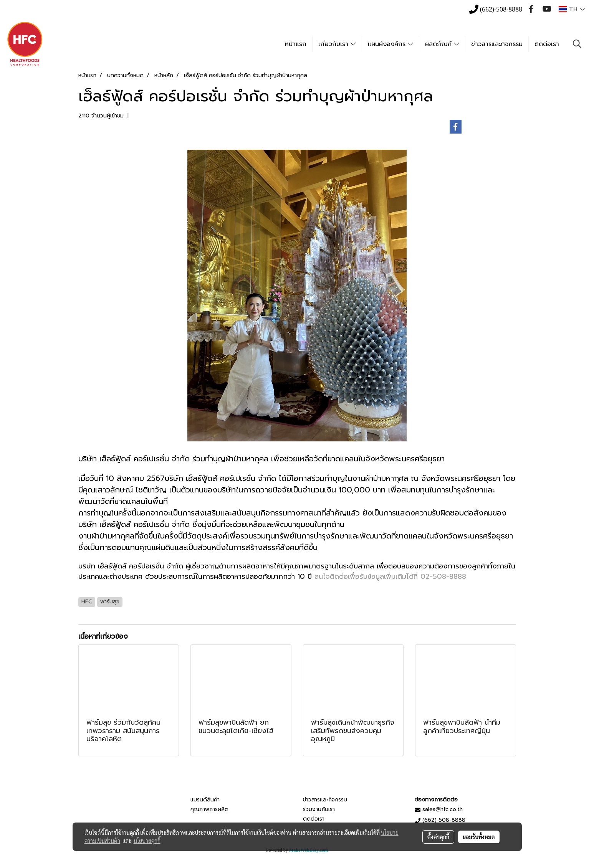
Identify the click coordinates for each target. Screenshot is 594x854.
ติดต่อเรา (546, 44)
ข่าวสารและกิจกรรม (497, 44)
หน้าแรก (295, 44)
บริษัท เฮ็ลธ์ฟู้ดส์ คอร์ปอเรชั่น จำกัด (130, 566)
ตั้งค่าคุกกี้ (438, 836)
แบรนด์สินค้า (205, 800)
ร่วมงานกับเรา (319, 809)
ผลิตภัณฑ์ (442, 44)
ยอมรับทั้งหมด (479, 836)
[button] (577, 43)
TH (572, 9)
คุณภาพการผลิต (209, 809)
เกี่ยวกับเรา (337, 44)
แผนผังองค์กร (390, 44)
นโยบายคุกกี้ (147, 840)
